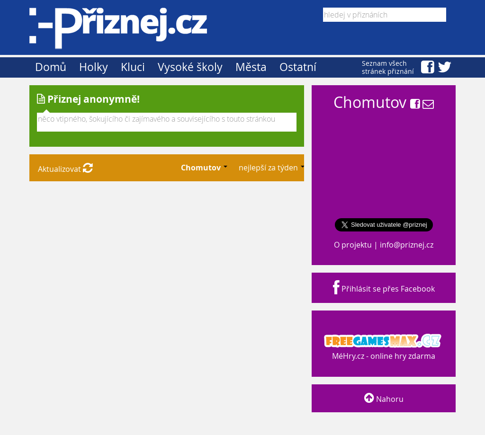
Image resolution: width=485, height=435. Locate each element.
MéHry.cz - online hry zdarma (382, 347)
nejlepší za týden (269, 167)
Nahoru (384, 399)
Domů (50, 67)
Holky (93, 67)
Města (251, 67)
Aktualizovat (65, 169)
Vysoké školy (190, 67)
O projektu (353, 245)
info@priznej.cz (406, 245)
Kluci (133, 67)
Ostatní (297, 67)
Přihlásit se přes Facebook (384, 289)
